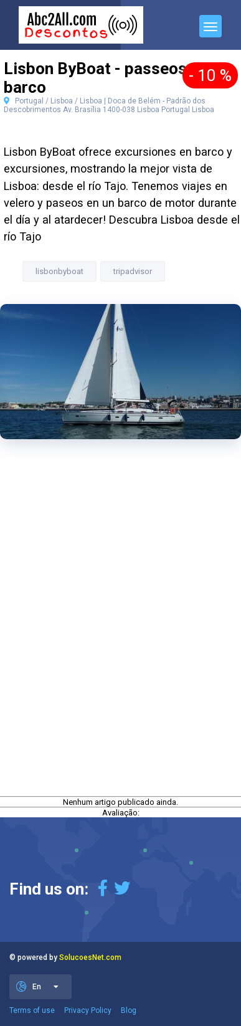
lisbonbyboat (59, 271)
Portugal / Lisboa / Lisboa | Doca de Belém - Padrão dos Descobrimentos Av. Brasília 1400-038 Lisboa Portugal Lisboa (109, 105)
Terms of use (32, 1010)
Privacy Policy (87, 1010)
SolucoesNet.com (90, 957)
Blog (128, 1010)
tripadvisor (132, 271)
